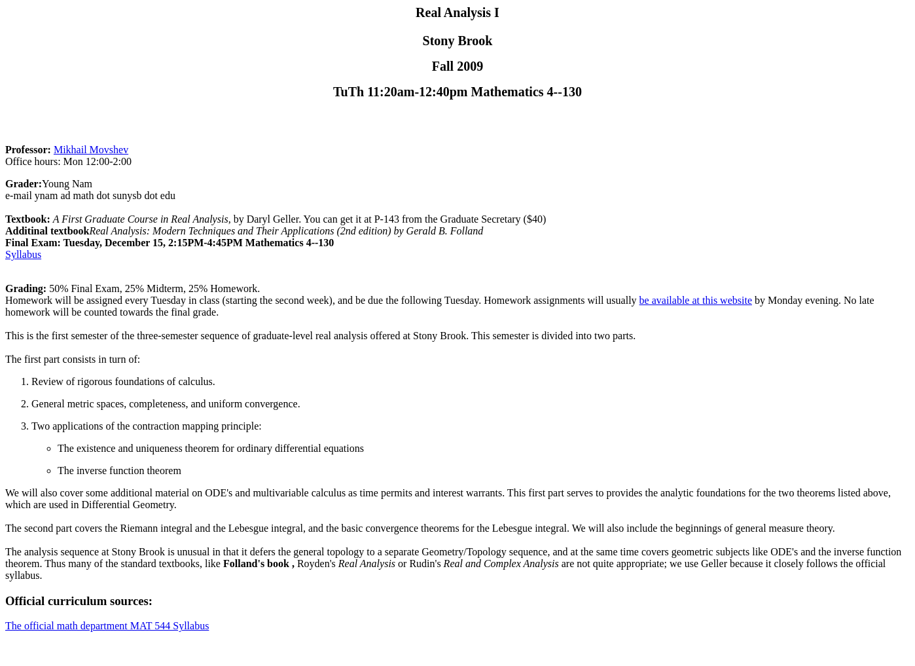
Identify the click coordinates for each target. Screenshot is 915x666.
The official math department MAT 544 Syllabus (107, 625)
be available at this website (695, 300)
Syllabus (23, 254)
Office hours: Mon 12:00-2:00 (68, 161)
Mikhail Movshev (91, 149)
